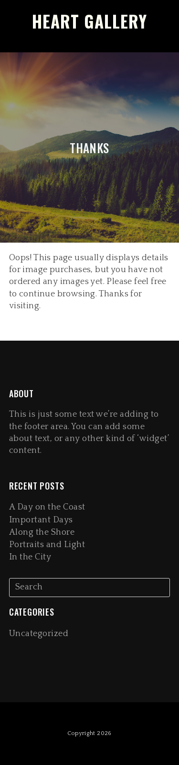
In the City (30, 557)
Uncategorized (39, 633)
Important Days (41, 520)
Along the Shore (42, 532)
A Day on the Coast (47, 507)
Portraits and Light (47, 544)
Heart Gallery (89, 21)
